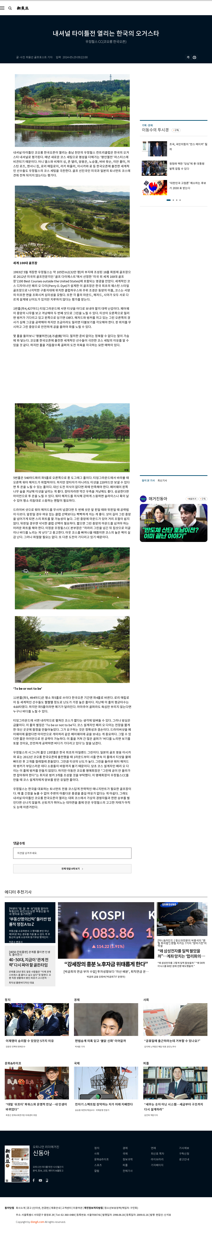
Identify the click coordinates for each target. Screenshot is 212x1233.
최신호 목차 (157, 1153)
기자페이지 (157, 1165)
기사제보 (184, 1148)
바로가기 (192, 499)
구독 (176, 130)
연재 (153, 1148)
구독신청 (184, 1153)
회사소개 (20, 1208)
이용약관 (77, 1208)
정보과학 (128, 1159)
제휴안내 (55, 1208)
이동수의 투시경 (155, 130)
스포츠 (98, 1165)
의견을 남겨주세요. (27, 853)
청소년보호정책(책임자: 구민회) (121, 1208)
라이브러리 (157, 1159)
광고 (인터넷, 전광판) (38, 1208)
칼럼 (96, 1171)
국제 (125, 1153)
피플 (125, 1165)
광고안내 (184, 1159)
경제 (125, 1148)
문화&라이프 (101, 1159)
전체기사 (128, 1171)
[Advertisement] (64, 373)
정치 (96, 1148)
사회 (96, 1153)
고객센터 (66, 1208)
